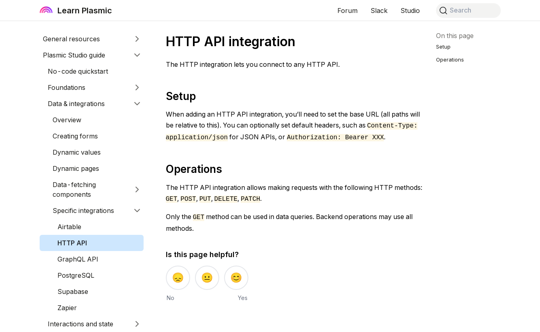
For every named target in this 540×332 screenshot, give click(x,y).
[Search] (468, 10)
